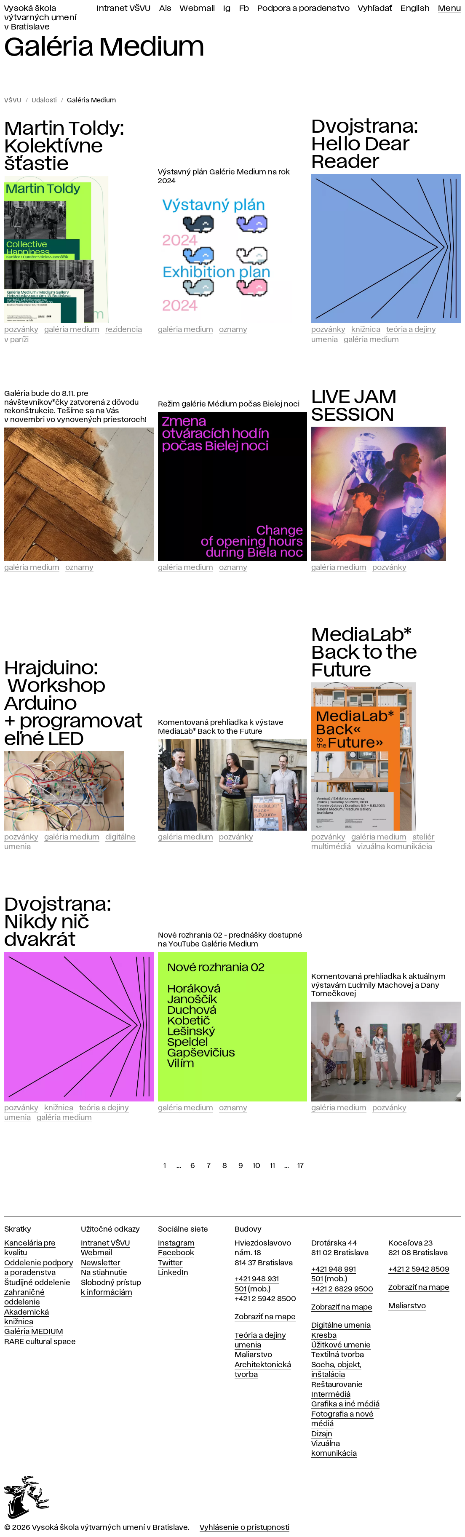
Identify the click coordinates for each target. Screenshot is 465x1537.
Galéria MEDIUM (33, 1332)
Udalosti (44, 101)
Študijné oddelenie (37, 1283)
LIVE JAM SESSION (354, 406)
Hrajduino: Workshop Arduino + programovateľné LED (73, 704)
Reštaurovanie (337, 1385)
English (415, 8)
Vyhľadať (375, 8)
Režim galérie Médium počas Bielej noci (228, 404)
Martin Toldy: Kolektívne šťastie (64, 146)
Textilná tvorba (337, 1355)
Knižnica (365, 329)
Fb (244, 8)
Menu (449, 8)
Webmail (197, 8)
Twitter (170, 1263)
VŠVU (12, 101)
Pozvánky (21, 329)
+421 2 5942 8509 (418, 1269)
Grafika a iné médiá (345, 1404)
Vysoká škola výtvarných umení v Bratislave (40, 18)
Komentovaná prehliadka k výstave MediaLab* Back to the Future (220, 727)
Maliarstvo (253, 1355)
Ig (227, 8)
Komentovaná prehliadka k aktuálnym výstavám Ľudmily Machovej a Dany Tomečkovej (378, 985)
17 (300, 1166)
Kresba (324, 1335)
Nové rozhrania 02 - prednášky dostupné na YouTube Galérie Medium (230, 940)
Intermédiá (330, 1394)
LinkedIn (173, 1273)
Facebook (176, 1253)
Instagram (176, 1243)
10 (256, 1166)
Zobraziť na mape (265, 1317)
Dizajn (321, 1434)
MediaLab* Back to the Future (364, 652)
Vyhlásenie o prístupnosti (244, 1527)
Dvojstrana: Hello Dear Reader (364, 144)
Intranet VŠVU (123, 8)
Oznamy (233, 329)
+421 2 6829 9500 (342, 1289)
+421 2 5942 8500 (265, 1299)
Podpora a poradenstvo (303, 8)
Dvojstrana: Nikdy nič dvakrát (57, 922)
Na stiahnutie (104, 1273)
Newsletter (100, 1263)
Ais (165, 8)
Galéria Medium (91, 101)
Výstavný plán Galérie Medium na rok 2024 (224, 176)
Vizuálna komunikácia (394, 847)
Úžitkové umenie (341, 1345)
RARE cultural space (40, 1342)
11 (272, 1166)
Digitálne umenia (341, 1325)
